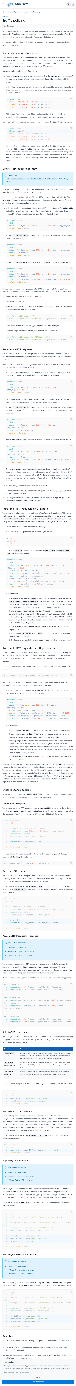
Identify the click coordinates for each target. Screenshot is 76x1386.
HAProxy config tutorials (14, 12)
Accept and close (38, 1382)
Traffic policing (35, 12)
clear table (63, 1347)
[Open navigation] (3, 4)
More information (24, 1372)
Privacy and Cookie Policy (10, 1372)
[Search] (68, 4)
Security (26, 12)
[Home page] (18, 4)
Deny (38, 1377)
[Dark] (73, 4)
